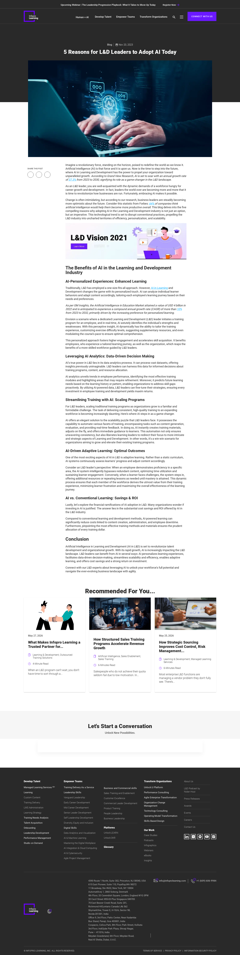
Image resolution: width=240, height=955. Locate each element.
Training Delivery (32, 802)
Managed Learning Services (39, 787)
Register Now (171, 5)
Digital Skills (70, 828)
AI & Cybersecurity (73, 853)
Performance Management (37, 838)
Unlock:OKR (109, 837)
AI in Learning (159, 288)
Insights (148, 860)
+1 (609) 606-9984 (206, 880)
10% (179, 309)
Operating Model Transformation (160, 816)
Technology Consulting (155, 810)
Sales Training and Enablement (119, 793)
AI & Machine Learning (75, 838)
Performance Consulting (156, 792)
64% (152, 203)
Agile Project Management (77, 858)
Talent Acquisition (33, 822)
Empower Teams (125, 16)
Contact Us (189, 827)
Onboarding (29, 828)
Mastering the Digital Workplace (80, 843)
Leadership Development (36, 833)
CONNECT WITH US (202, 16)
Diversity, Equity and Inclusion (78, 822)
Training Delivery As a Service (79, 787)
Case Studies (150, 835)
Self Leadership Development (78, 817)
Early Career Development (77, 802)
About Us (188, 781)
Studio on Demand (33, 843)
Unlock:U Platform (153, 787)
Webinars (148, 850)
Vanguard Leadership (74, 797)
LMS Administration (33, 807)
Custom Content (32, 797)
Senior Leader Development (77, 812)
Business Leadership (114, 818)
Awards (188, 805)
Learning (28, 792)
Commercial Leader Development (120, 803)
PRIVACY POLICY (173, 950)
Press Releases (192, 798)
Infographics (150, 845)
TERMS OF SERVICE (152, 950)
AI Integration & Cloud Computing (80, 848)
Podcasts (149, 840)
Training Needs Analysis (36, 817)
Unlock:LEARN (111, 832)
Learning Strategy (32, 812)
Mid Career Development (76, 807)
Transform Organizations (153, 16)
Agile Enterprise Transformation (160, 797)
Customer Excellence (114, 798)
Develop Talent (103, 16)
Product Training (112, 808)
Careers (188, 820)
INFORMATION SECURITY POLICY (200, 950)
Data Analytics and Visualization (80, 833)
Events (187, 812)
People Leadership (113, 813)
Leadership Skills (72, 792)
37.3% (73, 179)
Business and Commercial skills (120, 788)
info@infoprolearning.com (172, 880)
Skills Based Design (154, 821)
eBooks (147, 855)
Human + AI (82, 17)
